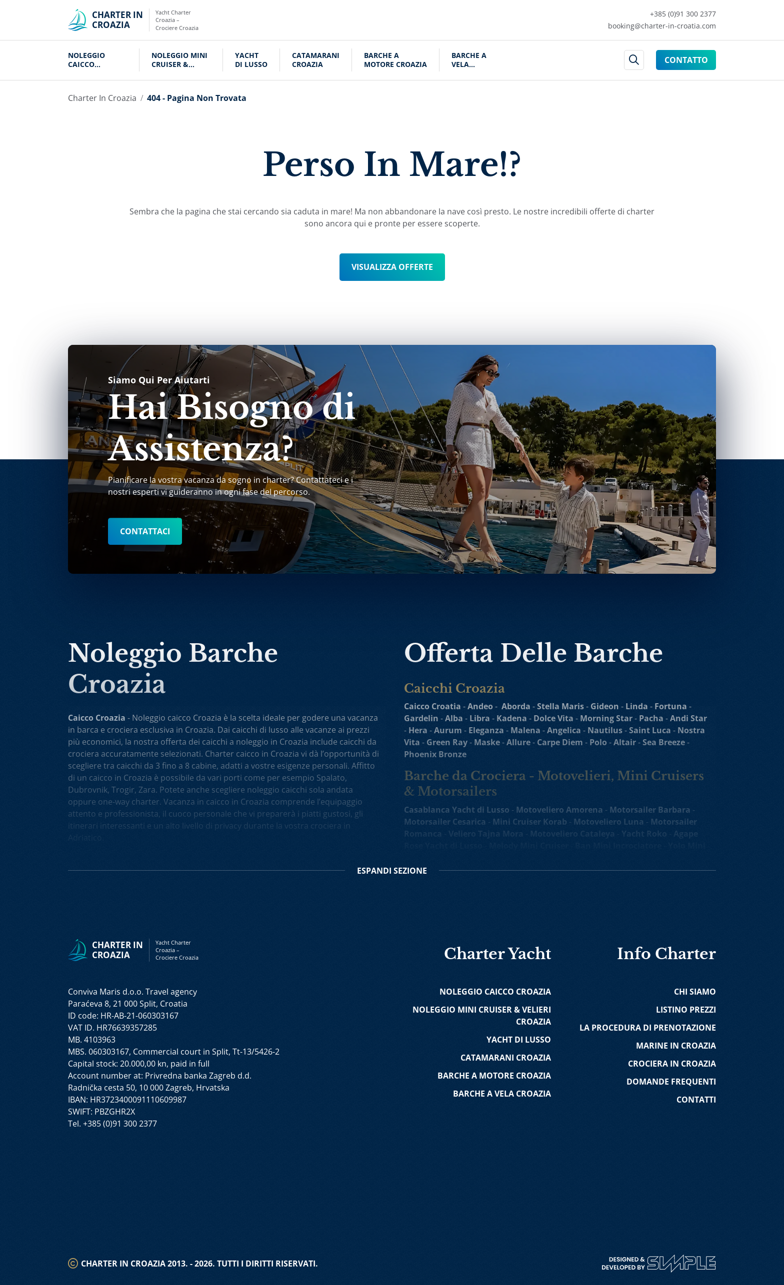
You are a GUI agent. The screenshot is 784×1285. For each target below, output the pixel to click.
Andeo (480, 706)
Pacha (651, 718)
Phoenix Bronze (435, 754)
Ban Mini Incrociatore (618, 845)
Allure (518, 742)
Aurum (448, 730)
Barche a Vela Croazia (469, 60)
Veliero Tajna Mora (486, 833)
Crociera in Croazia (672, 1063)
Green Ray (447, 742)
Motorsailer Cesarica (445, 821)
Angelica (564, 730)
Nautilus (605, 730)
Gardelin (421, 718)
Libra (480, 718)
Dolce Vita (554, 718)
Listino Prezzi (686, 1009)
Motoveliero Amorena (559, 809)
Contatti (696, 1099)
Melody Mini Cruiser (528, 845)
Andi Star (688, 718)
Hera (418, 730)
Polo (598, 742)
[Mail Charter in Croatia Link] (662, 25)
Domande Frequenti (671, 1081)
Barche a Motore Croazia (395, 60)
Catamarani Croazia (316, 60)
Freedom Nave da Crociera (617, 857)
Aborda (516, 706)
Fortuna (670, 706)
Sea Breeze (663, 742)
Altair (625, 742)
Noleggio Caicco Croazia (86, 60)
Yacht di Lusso (251, 60)
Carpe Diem (560, 742)
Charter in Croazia (102, 97)
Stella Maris (560, 706)
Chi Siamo (695, 991)
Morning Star (606, 718)
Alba (454, 718)
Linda (637, 706)
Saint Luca (650, 730)
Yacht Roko (644, 833)
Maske (487, 742)
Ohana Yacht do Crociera (508, 857)
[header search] (634, 60)
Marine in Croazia (676, 1045)
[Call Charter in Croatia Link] (662, 13)
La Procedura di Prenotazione (648, 1027)
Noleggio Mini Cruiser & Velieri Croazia (181, 60)
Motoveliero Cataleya (572, 833)
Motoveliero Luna (609, 821)
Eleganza (486, 730)
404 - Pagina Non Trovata (196, 97)
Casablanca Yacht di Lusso (457, 809)
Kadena (511, 718)
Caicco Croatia (432, 706)
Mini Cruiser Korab (529, 821)
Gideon (604, 706)
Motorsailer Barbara (650, 809)
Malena (525, 730)
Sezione (392, 871)
